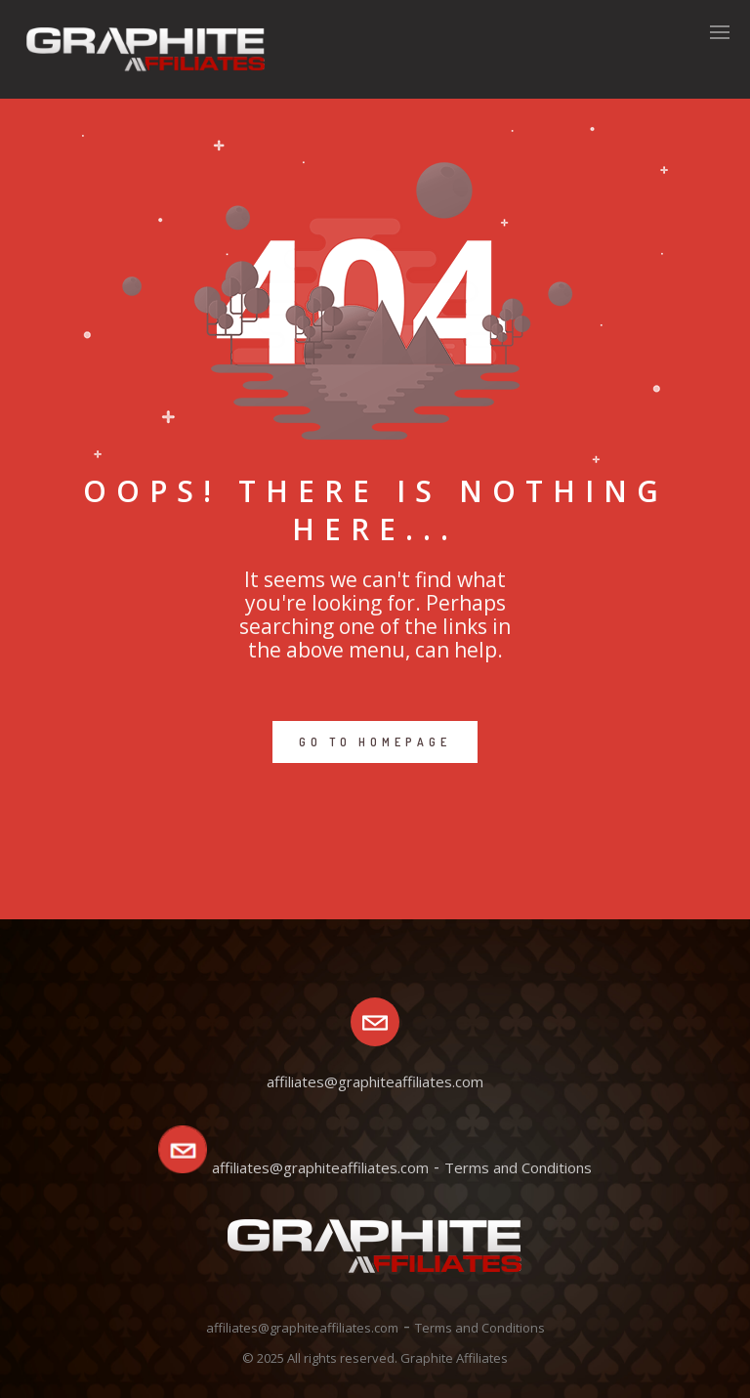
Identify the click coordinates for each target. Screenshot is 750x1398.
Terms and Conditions (518, 1167)
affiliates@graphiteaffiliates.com (320, 1167)
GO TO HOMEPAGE (375, 742)
